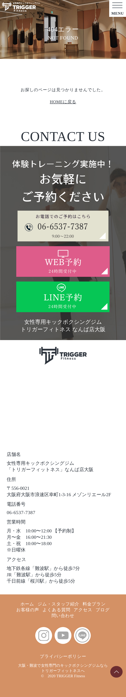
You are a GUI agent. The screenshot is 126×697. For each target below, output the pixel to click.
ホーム (27, 603)
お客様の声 (27, 609)
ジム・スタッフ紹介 (58, 603)
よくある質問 (56, 609)
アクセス (83, 609)
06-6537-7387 (21, 512)
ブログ (103, 609)
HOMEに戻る (63, 101)
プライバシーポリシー (63, 656)
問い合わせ (63, 615)
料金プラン (94, 603)
